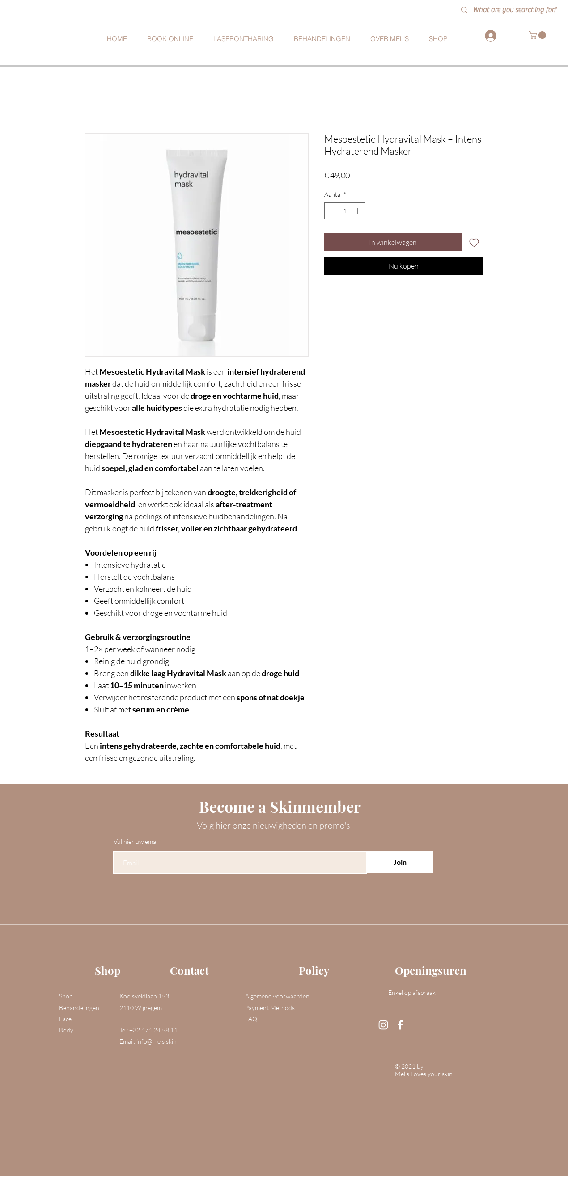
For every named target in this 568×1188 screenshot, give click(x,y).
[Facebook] (400, 1025)
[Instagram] (383, 1025)
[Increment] (358, 211)
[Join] (399, 862)
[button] (538, 35)
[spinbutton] (345, 211)
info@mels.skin (156, 1041)
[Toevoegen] (474, 242)
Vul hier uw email (136, 841)
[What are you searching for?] (518, 10)
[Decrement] (331, 211)
